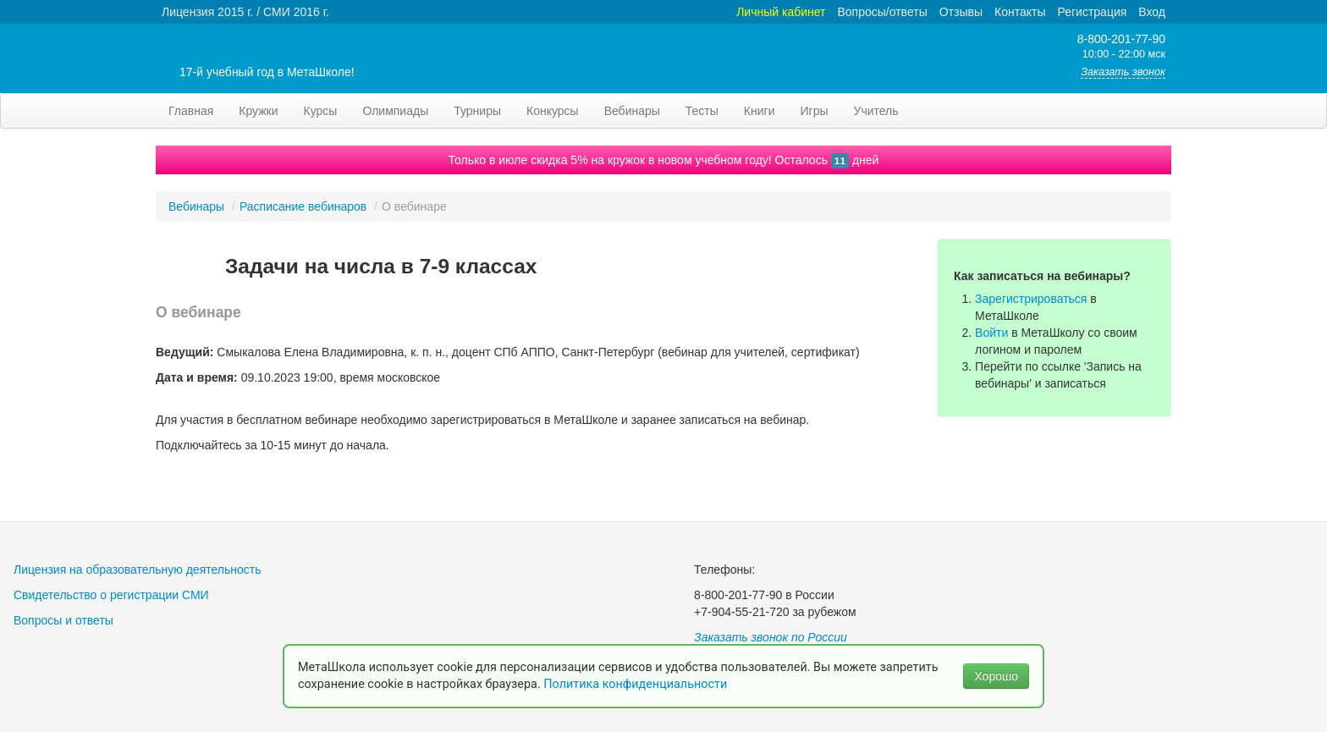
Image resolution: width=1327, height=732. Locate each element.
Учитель (876, 111)
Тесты (702, 111)
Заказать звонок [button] (1123, 72)
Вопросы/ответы (883, 12)
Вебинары (632, 111)
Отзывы (961, 12)
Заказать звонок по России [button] (770, 637)
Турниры (477, 111)
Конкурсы (552, 111)
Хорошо (996, 676)
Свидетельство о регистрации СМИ (111, 595)
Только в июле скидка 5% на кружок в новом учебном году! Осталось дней (664, 160)
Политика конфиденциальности (636, 684)
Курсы (321, 111)
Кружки (258, 111)
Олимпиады (395, 111)
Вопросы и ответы (63, 620)
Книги (759, 111)
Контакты (1019, 12)
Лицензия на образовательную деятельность (138, 569)
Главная (190, 111)
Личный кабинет (780, 12)
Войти (991, 332)
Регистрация (1091, 12)
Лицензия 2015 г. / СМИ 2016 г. (245, 12)
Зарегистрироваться (1031, 298)
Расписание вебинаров (303, 206)
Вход (1151, 12)
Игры (814, 111)
